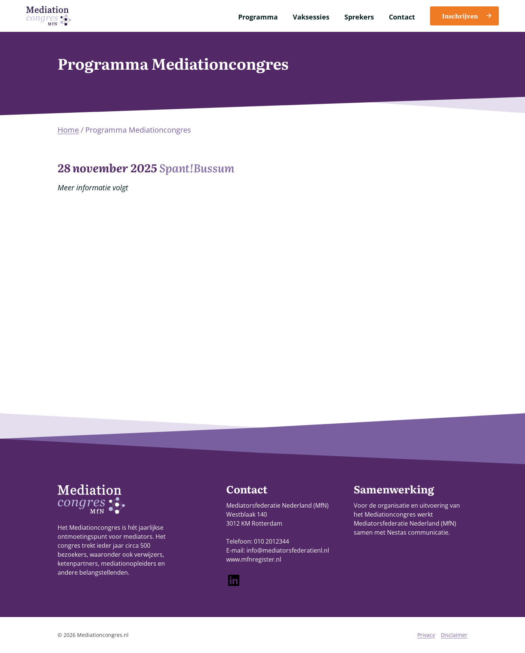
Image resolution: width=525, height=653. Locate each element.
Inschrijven (460, 15)
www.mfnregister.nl (253, 559)
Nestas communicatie (417, 532)
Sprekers (359, 16)
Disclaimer (454, 634)
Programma (258, 16)
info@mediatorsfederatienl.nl (287, 550)
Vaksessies (311, 16)
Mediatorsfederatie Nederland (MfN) (405, 523)
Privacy (426, 634)
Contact (402, 16)
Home (68, 130)
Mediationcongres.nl (103, 634)
